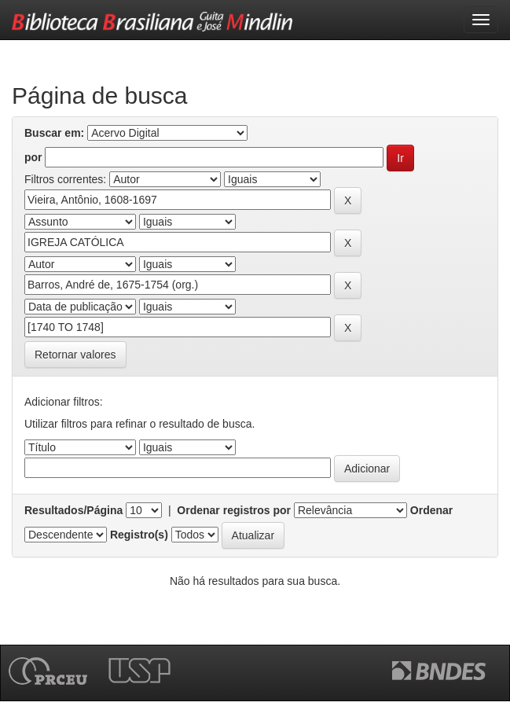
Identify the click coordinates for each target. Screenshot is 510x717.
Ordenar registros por (234, 510)
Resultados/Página (73, 510)
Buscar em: (54, 133)
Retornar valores (75, 354)
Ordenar (431, 510)
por (33, 157)
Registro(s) (139, 534)
